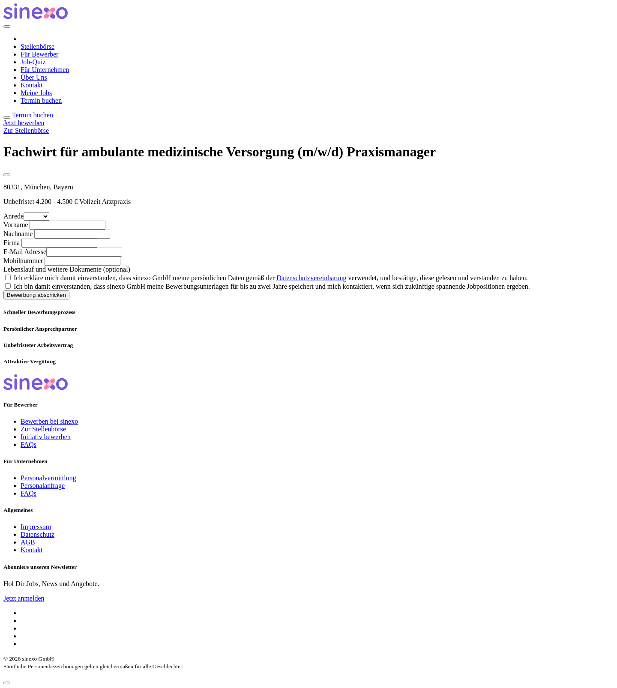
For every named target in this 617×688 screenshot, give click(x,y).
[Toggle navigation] (6, 117)
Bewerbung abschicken (36, 295)
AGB (28, 542)
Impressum (36, 526)
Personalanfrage (43, 485)
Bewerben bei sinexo (49, 421)
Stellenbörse (37, 46)
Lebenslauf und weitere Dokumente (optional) (66, 269)
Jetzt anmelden (24, 598)
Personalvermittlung (48, 478)
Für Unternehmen (45, 69)
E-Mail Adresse (24, 251)
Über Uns (34, 77)
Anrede (13, 216)
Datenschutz (37, 534)
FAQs (28, 444)
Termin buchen (41, 100)
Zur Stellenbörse (26, 130)
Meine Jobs (36, 92)
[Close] (6, 26)
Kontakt (32, 85)
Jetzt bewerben (24, 122)
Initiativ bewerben (46, 436)
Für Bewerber (39, 54)
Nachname (18, 233)
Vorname (15, 224)
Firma (11, 242)
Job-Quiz (33, 62)
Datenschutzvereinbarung (311, 277)
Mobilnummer (23, 260)
